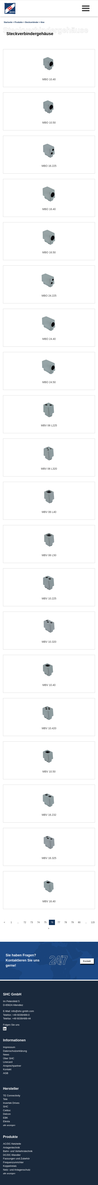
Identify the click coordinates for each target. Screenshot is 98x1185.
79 (72, 922)
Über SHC (8, 1058)
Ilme (42, 22)
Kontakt (87, 961)
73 (31, 922)
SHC (5, 1106)
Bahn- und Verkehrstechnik (17, 1151)
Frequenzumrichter (13, 1162)
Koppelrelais (10, 1166)
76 (52, 922)
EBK (5, 1117)
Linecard (7, 1062)
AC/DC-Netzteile (12, 1143)
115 (93, 922)
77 (59, 922)
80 (79, 922)
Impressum (9, 1047)
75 (45, 922)
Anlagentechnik (11, 1147)
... (18, 922)
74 (38, 922)
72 (25, 922)
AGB (5, 1073)
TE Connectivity (11, 1095)
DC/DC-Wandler (12, 1155)
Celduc (7, 1110)
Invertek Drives (11, 1103)
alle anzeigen (9, 1125)
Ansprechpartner (12, 1065)
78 (65, 922)
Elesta (6, 1121)
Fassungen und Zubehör (16, 1158)
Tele (5, 1099)
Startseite (8, 22)
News (6, 1054)
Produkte (19, 22)
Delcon (7, 1114)
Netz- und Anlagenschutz (16, 1169)
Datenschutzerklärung (15, 1051)
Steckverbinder (32, 22)
